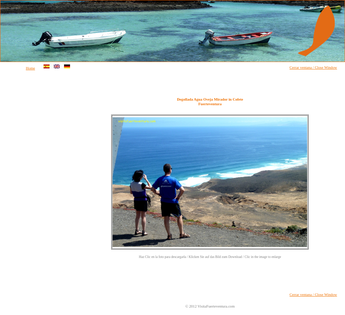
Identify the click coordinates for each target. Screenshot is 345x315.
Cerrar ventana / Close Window (313, 67)
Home (30, 68)
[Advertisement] (29, 185)
